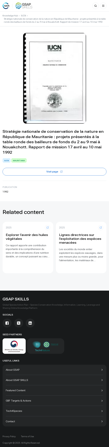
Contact (10, 421)
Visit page (54, 171)
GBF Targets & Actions (18, 400)
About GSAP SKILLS (17, 380)
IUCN (23, 15)
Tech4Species (14, 410)
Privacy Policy (9, 436)
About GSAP (13, 369)
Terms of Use (27, 436)
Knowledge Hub (10, 15)
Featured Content (15, 390)
